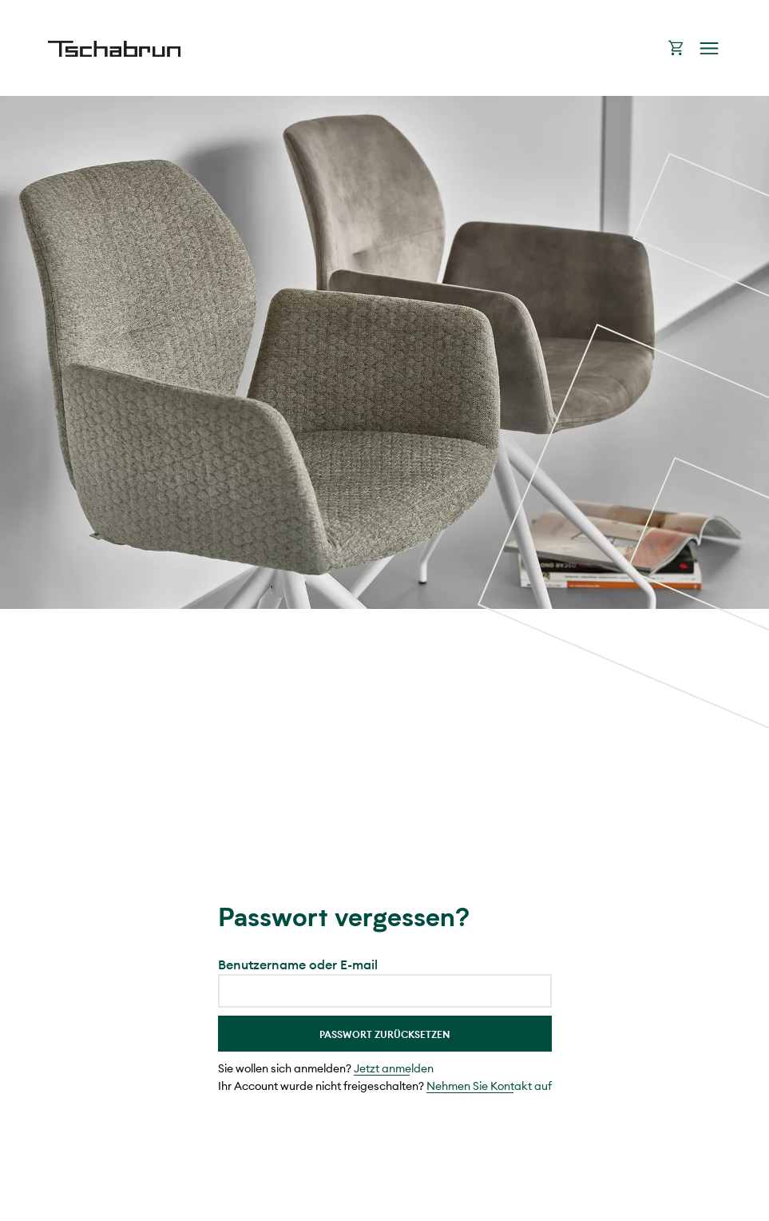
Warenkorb (676, 48)
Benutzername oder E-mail (298, 964)
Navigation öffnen (709, 48)
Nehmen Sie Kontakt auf (489, 1086)
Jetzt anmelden (394, 1068)
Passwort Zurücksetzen (384, 1034)
